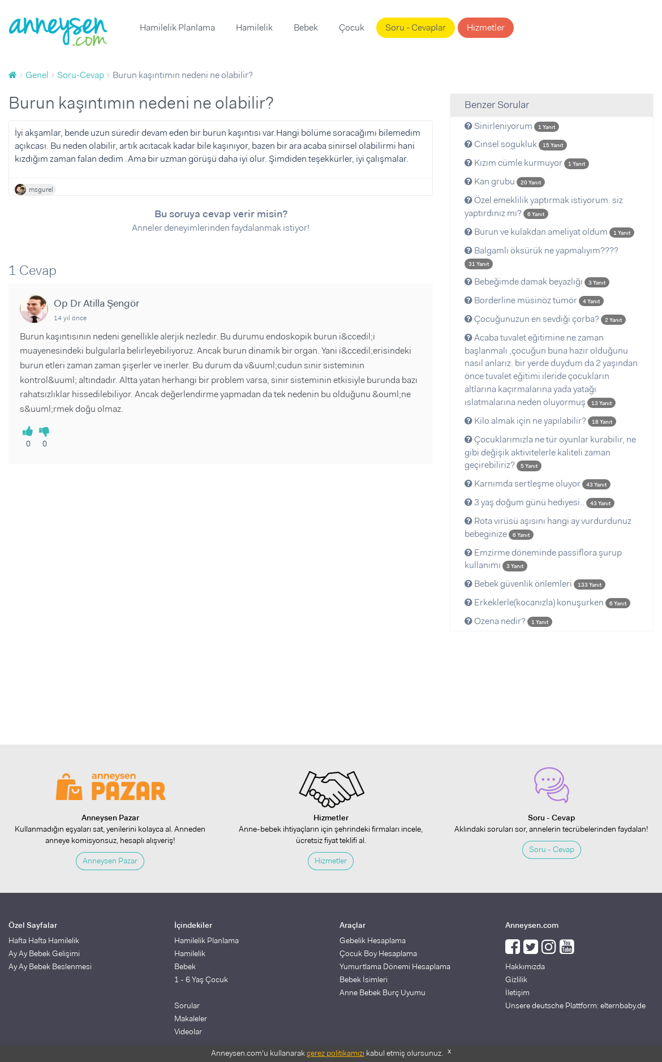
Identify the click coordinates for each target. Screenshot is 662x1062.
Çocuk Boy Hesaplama (378, 953)
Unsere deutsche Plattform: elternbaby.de (575, 1005)
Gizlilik (516, 979)
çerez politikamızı (335, 1053)
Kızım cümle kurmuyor (527, 163)
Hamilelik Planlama (177, 27)
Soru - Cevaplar (415, 27)
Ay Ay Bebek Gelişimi (44, 953)
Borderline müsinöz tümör (534, 300)
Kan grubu (505, 181)
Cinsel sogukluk (516, 144)
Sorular (187, 1005)
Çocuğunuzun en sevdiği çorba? (545, 319)
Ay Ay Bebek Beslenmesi (50, 966)
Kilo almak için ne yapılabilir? (540, 421)
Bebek (306, 27)
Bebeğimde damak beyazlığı (537, 281)
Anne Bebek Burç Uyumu (382, 992)
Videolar (188, 1031)
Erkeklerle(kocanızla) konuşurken (547, 602)
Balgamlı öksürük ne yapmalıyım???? (541, 256)
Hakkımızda (525, 966)
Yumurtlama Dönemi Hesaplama (394, 966)
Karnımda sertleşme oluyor (538, 483)
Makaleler (190, 1018)
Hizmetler (486, 27)
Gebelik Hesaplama (372, 940)
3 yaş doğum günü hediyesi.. (539, 502)
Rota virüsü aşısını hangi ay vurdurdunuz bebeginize (548, 527)
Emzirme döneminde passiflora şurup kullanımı (543, 559)
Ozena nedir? (508, 621)
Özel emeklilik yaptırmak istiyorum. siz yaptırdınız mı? (544, 206)
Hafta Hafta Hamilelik (43, 940)
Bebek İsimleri (363, 979)
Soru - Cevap (551, 849)
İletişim (517, 992)
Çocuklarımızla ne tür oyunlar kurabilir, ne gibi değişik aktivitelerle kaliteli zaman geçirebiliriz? (550, 452)
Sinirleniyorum (512, 126)
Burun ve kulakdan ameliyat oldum (549, 232)
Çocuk (351, 27)
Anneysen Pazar (110, 860)
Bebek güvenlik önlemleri (535, 584)
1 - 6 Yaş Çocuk (201, 979)
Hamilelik (254, 27)
